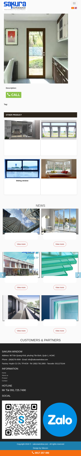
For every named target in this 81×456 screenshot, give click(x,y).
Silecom (45, 448)
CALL (13, 95)
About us (5, 375)
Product (4, 378)
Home (4, 373)
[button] (1, 274)
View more (21, 244)
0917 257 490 (40, 452)
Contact (4, 381)
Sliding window (22, 181)
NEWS (40, 205)
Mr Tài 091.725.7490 (14, 390)
